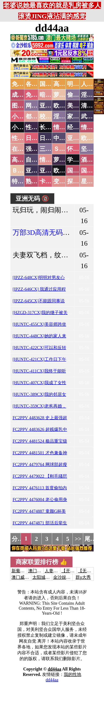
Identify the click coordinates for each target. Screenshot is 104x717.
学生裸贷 (79, 159)
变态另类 (65, 181)
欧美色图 (65, 105)
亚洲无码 (37, 170)
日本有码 (51, 138)
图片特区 (23, 105)
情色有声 (51, 159)
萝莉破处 (65, 95)
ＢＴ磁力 (23, 170)
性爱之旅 (23, 138)
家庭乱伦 (79, 116)
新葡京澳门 (22, 570)
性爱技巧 (37, 127)
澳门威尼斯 (39, 570)
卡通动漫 (51, 181)
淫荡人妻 (65, 116)
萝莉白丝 (65, 159)
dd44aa (52, 28)
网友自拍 (37, 105)
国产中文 (51, 84)
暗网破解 (51, 95)
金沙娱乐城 (64, 577)
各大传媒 (37, 84)
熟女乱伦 (37, 181)
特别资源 (23, 181)
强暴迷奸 (37, 149)
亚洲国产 (79, 138)
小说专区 (23, 127)
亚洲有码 (51, 170)
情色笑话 (65, 127)
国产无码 (79, 170)
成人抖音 (23, 95)
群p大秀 (83, 577)
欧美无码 (65, 170)
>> (78, 539)
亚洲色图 (51, 105)
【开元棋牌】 (74, 570)
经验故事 (79, 127)
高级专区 (23, 159)
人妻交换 (53, 570)
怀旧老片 (79, 149)
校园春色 (51, 116)
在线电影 (23, 149)
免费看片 (37, 95)
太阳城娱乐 (43, 577)
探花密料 (79, 181)
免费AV (21, 84)
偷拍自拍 (79, 95)
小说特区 (23, 116)
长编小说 (51, 127)
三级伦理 (51, 149)
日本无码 (37, 138)
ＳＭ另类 (65, 149)
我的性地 (72, 674)
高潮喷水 (65, 84)
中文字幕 (65, 138)
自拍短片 (37, 159)
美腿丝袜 (79, 105)
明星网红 (79, 84)
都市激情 (37, 116)
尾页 (90, 539)
